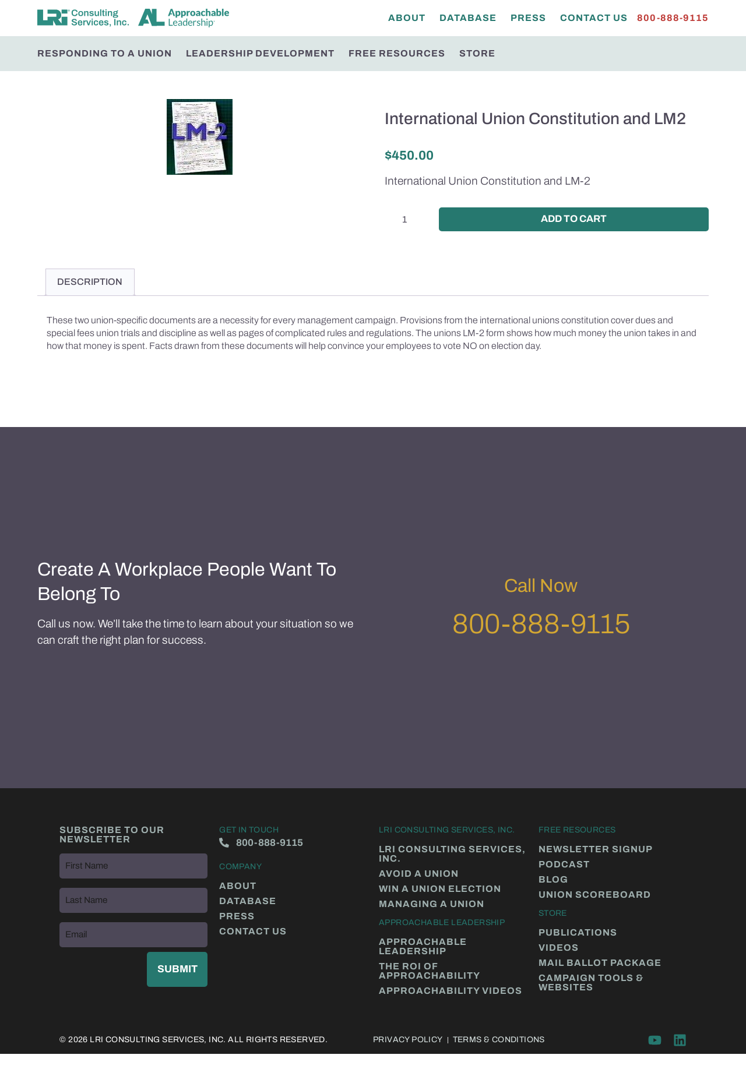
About (406, 18)
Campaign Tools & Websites (591, 984)
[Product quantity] (409, 219)
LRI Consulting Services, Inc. (452, 855)
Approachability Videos (450, 992)
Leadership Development (260, 53)
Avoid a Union (419, 875)
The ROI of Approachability (429, 972)
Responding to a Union (104, 53)
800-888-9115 (541, 625)
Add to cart (574, 220)
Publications (578, 934)
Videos (559, 949)
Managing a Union (431, 905)
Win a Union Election (440, 890)
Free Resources (397, 53)
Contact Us (594, 18)
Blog (553, 880)
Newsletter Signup (596, 850)
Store (477, 53)
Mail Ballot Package (600, 964)
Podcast (564, 865)
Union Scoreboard (595, 896)
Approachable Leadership (423, 948)
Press (528, 18)
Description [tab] (89, 283)
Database (468, 18)
